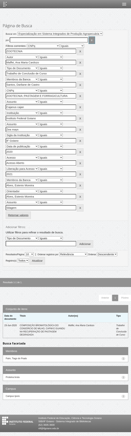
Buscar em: (11, 34)
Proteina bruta (12, 377)
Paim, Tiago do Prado (16, 358)
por (7, 40)
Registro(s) (11, 260)
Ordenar (92, 254)
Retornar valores (18, 215)
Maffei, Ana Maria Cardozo (81, 325)
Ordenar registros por (47, 254)
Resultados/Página (15, 254)
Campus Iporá (12, 396)
